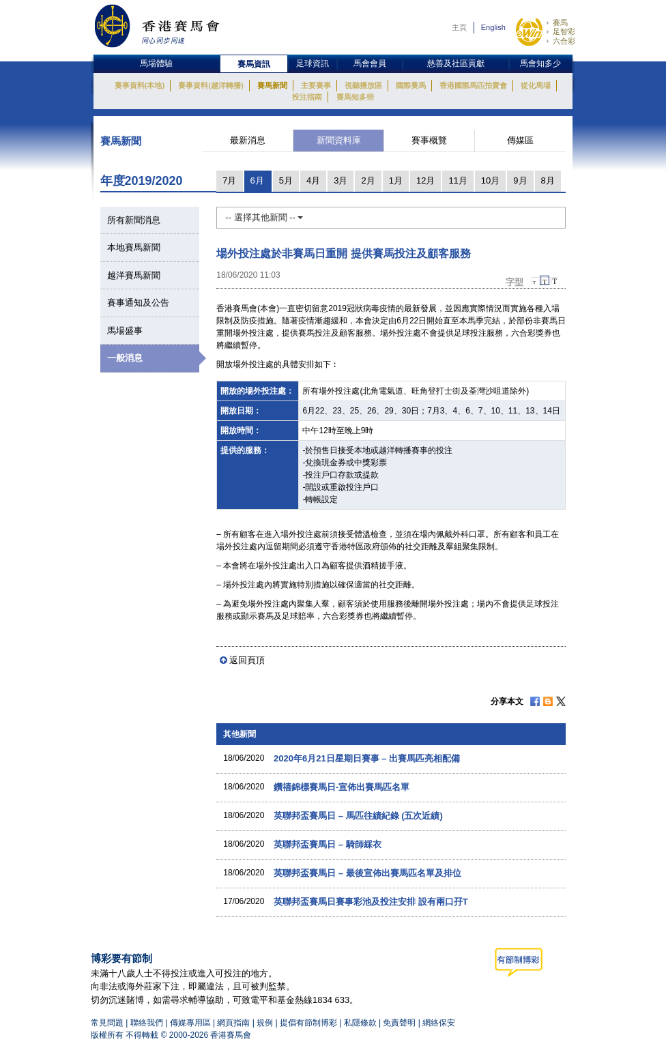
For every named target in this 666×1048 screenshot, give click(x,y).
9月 (520, 180)
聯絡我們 (146, 1023)
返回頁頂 (247, 660)
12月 (425, 180)
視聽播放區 (363, 85)
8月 (548, 180)
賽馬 (560, 22)
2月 (368, 180)
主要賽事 (316, 85)
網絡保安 (438, 1023)
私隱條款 (360, 1023)
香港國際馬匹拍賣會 (473, 85)
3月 (340, 180)
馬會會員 (369, 63)
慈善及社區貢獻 (455, 63)
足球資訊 (312, 63)
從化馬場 (536, 85)
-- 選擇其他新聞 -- (264, 217)
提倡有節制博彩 (308, 1023)
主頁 (459, 27)
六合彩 (564, 41)
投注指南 (307, 97)
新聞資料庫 (339, 140)
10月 (490, 180)
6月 (257, 180)
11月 (457, 180)
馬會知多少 (540, 63)
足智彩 (564, 31)
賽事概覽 (429, 140)
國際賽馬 (411, 85)
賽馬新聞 (272, 85)
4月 (313, 180)
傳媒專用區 (190, 1023)
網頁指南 (233, 1023)
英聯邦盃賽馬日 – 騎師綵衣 (327, 844)
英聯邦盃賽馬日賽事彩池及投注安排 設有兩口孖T (371, 902)
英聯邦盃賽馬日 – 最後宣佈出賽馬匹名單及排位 (367, 873)
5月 (286, 180)
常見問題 (107, 1023)
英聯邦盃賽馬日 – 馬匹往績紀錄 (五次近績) (358, 816)
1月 (396, 180)
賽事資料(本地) (139, 85)
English (493, 27)
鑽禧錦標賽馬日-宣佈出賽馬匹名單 (341, 787)
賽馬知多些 (355, 97)
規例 (266, 1023)
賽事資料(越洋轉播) (210, 85)
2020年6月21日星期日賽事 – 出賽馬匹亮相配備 (367, 758)
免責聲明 (399, 1023)
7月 (229, 180)
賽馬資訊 (253, 64)
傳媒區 (520, 140)
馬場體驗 (156, 63)
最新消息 (247, 140)
